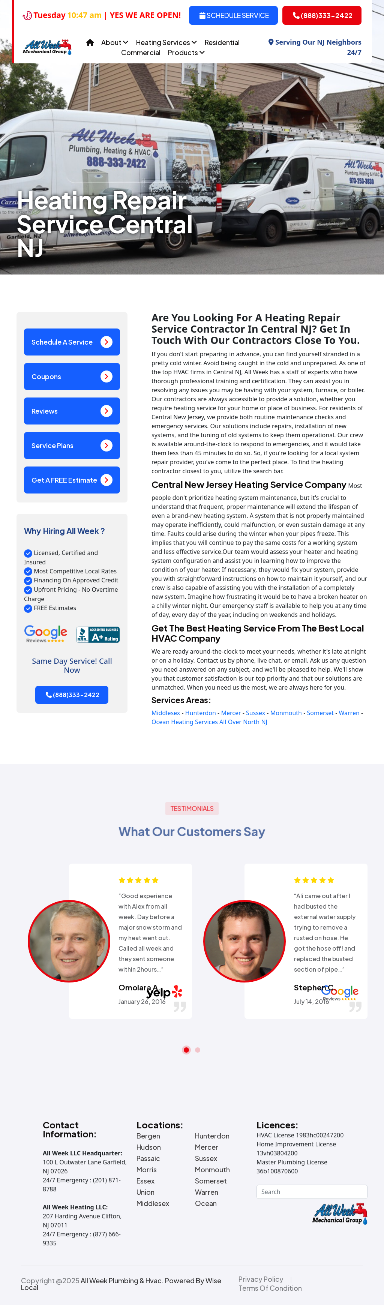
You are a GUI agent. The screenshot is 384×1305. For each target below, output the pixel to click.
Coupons (72, 376)
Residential (222, 42)
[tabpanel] (104, 941)
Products (186, 52)
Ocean (161, 722)
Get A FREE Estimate (72, 480)
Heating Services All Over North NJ (219, 722)
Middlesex (166, 713)
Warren (349, 713)
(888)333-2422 (322, 15)
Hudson (148, 1147)
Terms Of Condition (270, 1288)
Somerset (320, 713)
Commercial (140, 52)
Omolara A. (139, 987)
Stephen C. (315, 987)
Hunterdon (200, 713)
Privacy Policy (261, 1279)
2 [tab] (197, 1050)
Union (145, 1192)
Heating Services (166, 42)
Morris (146, 1169)
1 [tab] (186, 1050)
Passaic (148, 1158)
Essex (145, 1181)
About (115, 42)
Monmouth (286, 713)
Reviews (72, 411)
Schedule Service (234, 15)
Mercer (231, 713)
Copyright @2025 (121, 1284)
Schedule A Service (72, 342)
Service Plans (72, 446)
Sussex (255, 713)
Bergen (148, 1135)
